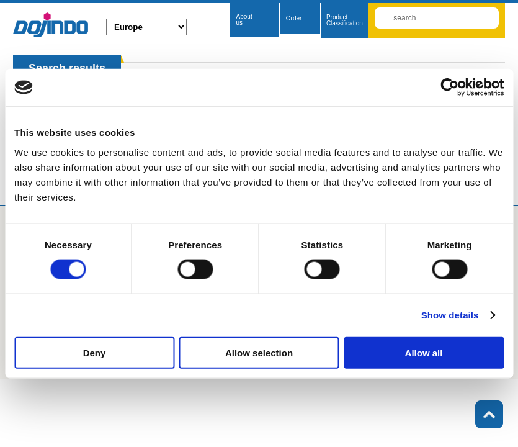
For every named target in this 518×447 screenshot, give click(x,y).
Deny (94, 352)
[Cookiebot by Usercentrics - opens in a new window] (449, 87)
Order (294, 18)
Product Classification (344, 20)
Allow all (424, 352)
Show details (450, 315)
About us (244, 19)
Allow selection (259, 352)
